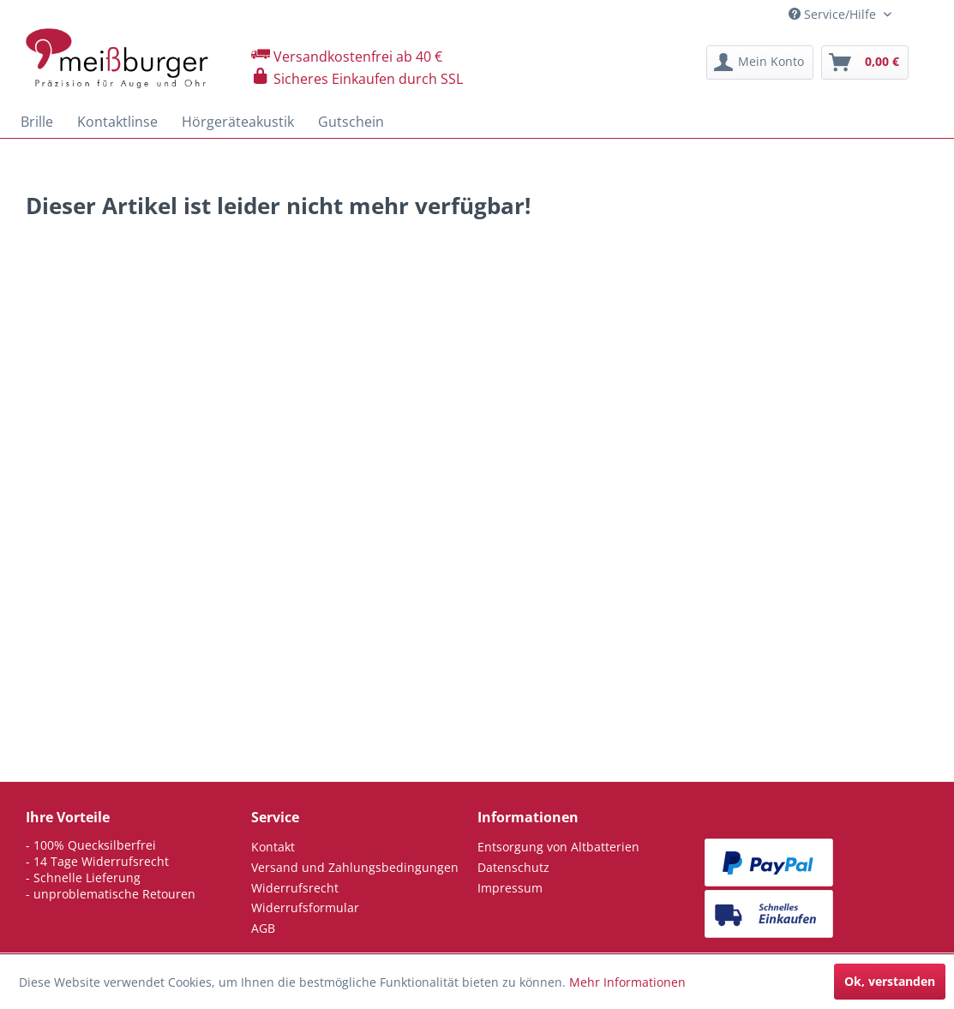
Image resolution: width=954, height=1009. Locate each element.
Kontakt (273, 847)
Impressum (510, 888)
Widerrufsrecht (295, 888)
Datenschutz (513, 867)
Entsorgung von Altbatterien (558, 847)
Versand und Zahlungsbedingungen (355, 867)
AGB (263, 928)
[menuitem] (759, 62)
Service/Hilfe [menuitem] (834, 14)
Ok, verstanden (889, 981)
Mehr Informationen (627, 982)
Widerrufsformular (305, 907)
